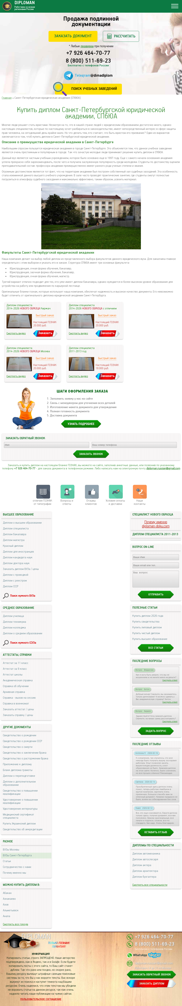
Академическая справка (18, 680)
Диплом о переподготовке (19, 776)
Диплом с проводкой (15, 575)
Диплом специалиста (16, 528)
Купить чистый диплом (146, 636)
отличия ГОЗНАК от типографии (42, 502)
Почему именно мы (14, 873)
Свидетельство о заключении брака (24, 753)
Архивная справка (14, 692)
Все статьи (155, 651)
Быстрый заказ (45, 315)
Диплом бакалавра (14, 534)
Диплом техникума (14, 622)
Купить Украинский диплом (19, 823)
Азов (6, 904)
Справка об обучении (16, 686)
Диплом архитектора (145, 874)
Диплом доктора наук (16, 563)
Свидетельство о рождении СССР (22, 741)
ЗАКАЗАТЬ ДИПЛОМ (151, 983)
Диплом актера (141, 868)
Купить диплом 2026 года (147, 619)
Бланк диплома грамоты (17, 770)
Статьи (7, 861)
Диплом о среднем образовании (22, 633)
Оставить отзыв (155, 835)
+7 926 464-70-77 (88, 53)
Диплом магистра (13, 540)
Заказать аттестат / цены (18, 709)
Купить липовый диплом (147, 630)
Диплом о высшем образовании (22, 523)
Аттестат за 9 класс (15, 669)
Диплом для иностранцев (18, 551)
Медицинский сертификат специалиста (18, 816)
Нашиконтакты (139, 502)
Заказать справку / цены (18, 715)
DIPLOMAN (36, 937)
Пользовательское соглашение (40, 999)
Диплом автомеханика (146, 857)
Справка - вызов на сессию (19, 698)
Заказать (45, 333)
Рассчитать (124, 36)
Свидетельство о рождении (19, 735)
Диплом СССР (10, 586)
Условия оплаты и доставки (115, 502)
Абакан (7, 893)
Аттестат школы (12, 674)
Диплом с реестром (15, 580)
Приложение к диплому (17, 764)
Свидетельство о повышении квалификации (20, 792)
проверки (87, 46)
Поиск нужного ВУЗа (22, 596)
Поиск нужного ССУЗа (23, 643)
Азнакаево (9, 899)
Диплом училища (13, 616)
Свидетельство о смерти (17, 747)
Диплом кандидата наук (17, 557)
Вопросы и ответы (66, 502)
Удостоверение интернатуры (20, 809)
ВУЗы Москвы (11, 849)
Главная (7, 98)
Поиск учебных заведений (94, 89)
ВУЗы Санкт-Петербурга (17, 855)
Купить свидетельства (145, 625)
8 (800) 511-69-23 (88, 61)
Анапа (6, 916)
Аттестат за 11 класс (15, 663)
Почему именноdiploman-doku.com (156, 524)
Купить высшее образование (149, 642)
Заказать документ (73, 36)
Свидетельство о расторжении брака (25, 758)
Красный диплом (13, 546)
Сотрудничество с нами (17, 867)
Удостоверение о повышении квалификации (20, 801)
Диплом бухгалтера (144, 880)
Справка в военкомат (16, 703)
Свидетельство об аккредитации (22, 829)
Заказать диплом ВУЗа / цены (21, 569)
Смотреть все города (15, 924)
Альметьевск (10, 910)
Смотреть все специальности (149, 888)
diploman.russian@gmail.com (163, 468)
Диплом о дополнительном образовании (19, 783)
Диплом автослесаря (145, 862)
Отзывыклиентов (91, 502)
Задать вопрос (155, 734)
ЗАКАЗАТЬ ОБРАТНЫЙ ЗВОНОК (152, 974)
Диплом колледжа (14, 627)
